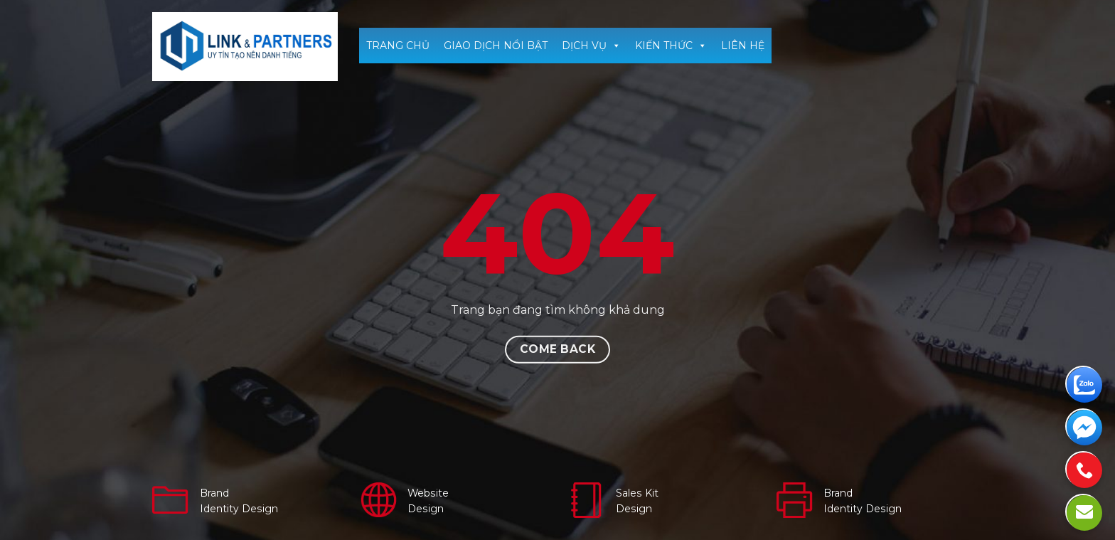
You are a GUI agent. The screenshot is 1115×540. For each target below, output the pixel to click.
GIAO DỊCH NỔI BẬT (496, 45)
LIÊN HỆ (742, 45)
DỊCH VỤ (591, 45)
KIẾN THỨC (671, 45)
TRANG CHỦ (398, 45)
